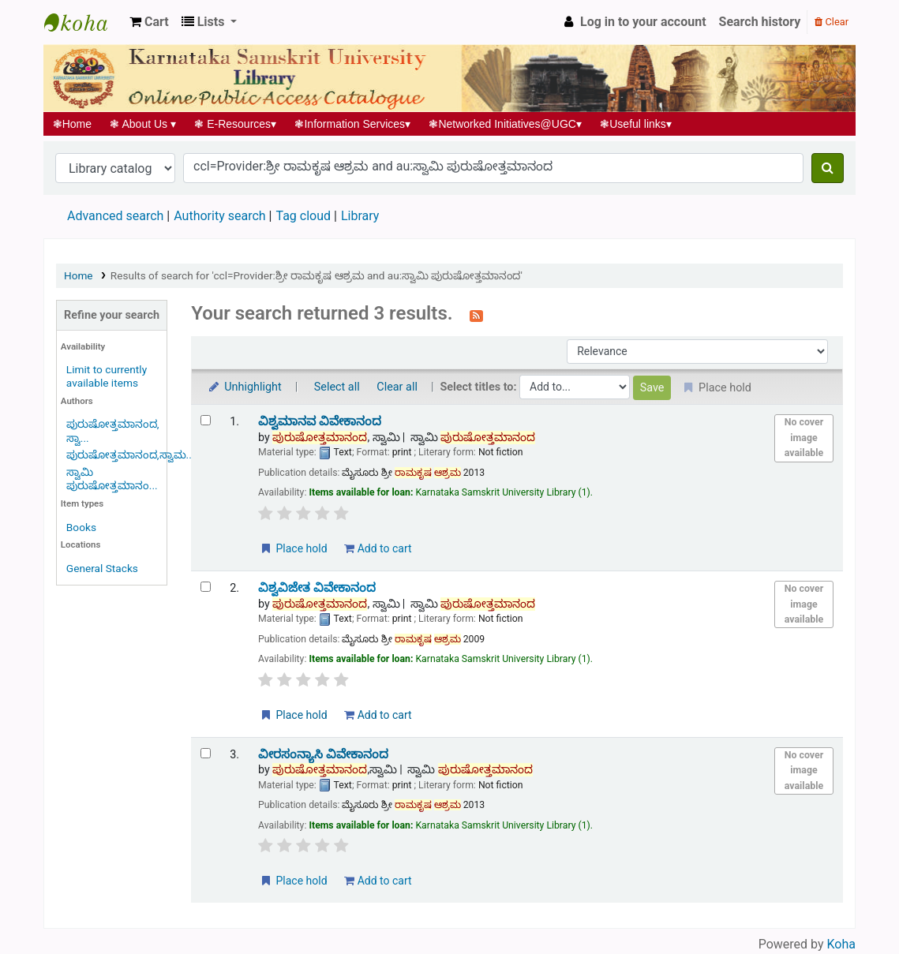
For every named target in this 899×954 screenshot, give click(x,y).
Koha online (83, 22)
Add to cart (377, 548)
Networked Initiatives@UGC (505, 124)
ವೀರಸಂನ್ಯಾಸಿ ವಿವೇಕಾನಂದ (323, 754)
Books (81, 527)
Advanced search (115, 215)
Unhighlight (244, 387)
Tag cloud (303, 215)
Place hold (293, 548)
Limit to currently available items (106, 376)
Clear (831, 22)
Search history (760, 21)
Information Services (353, 124)
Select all (337, 387)
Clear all (397, 387)
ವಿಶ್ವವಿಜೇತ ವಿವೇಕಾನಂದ (317, 588)
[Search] (827, 168)
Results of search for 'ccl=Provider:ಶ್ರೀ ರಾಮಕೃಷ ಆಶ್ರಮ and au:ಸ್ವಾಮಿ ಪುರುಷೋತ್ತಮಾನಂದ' (317, 275)
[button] (149, 22)
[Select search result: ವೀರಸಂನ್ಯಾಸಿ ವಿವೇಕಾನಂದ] (205, 753)
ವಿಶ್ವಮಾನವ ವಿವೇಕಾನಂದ (319, 421)
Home (72, 124)
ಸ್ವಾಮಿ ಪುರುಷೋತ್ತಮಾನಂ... (112, 479)
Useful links (636, 124)
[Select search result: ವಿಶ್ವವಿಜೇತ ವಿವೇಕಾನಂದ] (205, 587)
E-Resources (235, 124)
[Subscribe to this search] (476, 315)
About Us (143, 124)
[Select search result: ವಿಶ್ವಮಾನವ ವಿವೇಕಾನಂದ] (205, 420)
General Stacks (102, 568)
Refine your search (111, 315)
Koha (841, 944)
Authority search (219, 215)
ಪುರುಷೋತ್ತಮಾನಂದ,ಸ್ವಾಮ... (130, 454)
